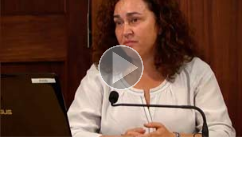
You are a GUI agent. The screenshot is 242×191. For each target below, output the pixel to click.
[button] (121, 68)
